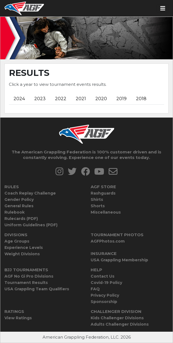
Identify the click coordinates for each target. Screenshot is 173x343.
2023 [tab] (40, 98)
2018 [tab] (141, 98)
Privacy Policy (105, 295)
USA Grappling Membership (119, 259)
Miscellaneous (106, 212)
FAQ (95, 288)
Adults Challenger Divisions (120, 324)
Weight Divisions (22, 253)
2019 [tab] (121, 98)
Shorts (98, 205)
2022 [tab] (60, 98)
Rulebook (14, 212)
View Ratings (18, 317)
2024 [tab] (19, 98)
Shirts (97, 199)
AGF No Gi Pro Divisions (28, 276)
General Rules (18, 205)
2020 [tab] (101, 98)
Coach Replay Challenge (30, 193)
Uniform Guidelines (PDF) (30, 224)
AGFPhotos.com (108, 241)
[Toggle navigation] (163, 8)
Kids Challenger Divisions (117, 317)
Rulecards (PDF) (21, 218)
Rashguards (103, 193)
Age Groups (16, 241)
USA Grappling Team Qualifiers (36, 288)
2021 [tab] (81, 98)
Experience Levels (23, 247)
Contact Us (102, 276)
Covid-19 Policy (106, 282)
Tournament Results (26, 282)
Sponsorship (104, 301)
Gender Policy (19, 199)
